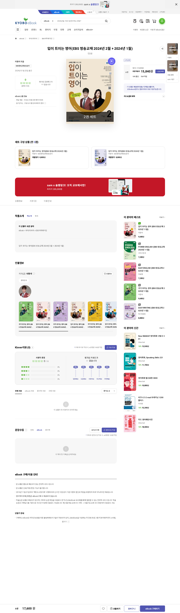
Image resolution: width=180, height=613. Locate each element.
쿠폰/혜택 (171, 75)
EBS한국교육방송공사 (22, 66)
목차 (36, 216)
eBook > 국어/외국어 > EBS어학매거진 (33, 231)
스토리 (89, 12)
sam (68, 12)
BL (41, 30)
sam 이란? (171, 79)
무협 (55, 30)
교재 (69, 30)
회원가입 (124, 12)
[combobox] (48, 21)
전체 (32, 430)
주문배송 (147, 12)
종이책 (47, 430)
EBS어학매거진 (47, 39)
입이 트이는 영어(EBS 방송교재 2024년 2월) (49, 151)
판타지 (48, 30)
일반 (26, 30)
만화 (62, 30)
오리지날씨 (78, 30)
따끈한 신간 (144, 30)
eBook (56, 12)
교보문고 (45, 12)
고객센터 (162, 12)
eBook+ (89, 30)
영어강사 (24, 280)
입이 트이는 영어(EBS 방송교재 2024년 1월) (126, 151)
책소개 (29, 216)
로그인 (131, 12)
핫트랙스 (79, 12)
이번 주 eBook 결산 (157, 30)
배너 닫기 (176, 4)
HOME (16, 38)
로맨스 (34, 30)
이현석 (17, 62)
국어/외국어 (33, 39)
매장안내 (155, 12)
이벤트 (135, 30)
